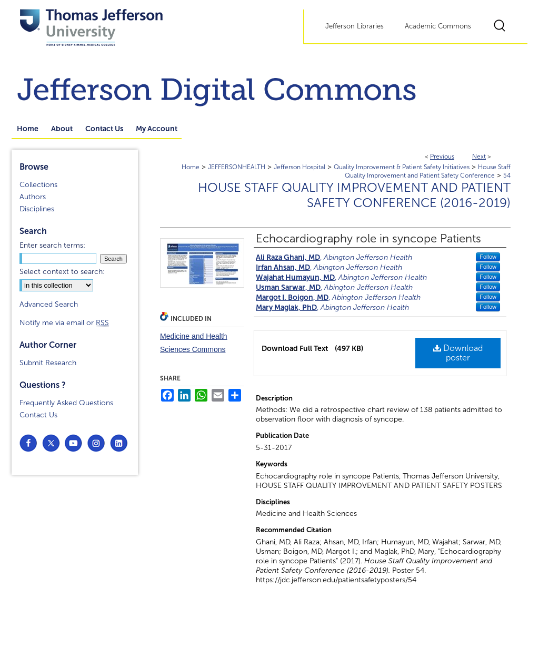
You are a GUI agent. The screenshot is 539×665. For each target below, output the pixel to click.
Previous (442, 156)
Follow (488, 256)
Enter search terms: (52, 245)
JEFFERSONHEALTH (236, 167)
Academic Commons (438, 26)
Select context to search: (62, 272)
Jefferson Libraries (354, 26)
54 (507, 175)
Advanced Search (48, 304)
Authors (32, 197)
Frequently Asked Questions (66, 403)
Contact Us (38, 415)
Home (190, 167)
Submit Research (47, 363)
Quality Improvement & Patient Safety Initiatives (402, 167)
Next (479, 156)
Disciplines (36, 209)
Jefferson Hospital (299, 167)
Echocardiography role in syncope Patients (368, 238)
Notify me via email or (64, 323)
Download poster (458, 353)
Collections (38, 185)
